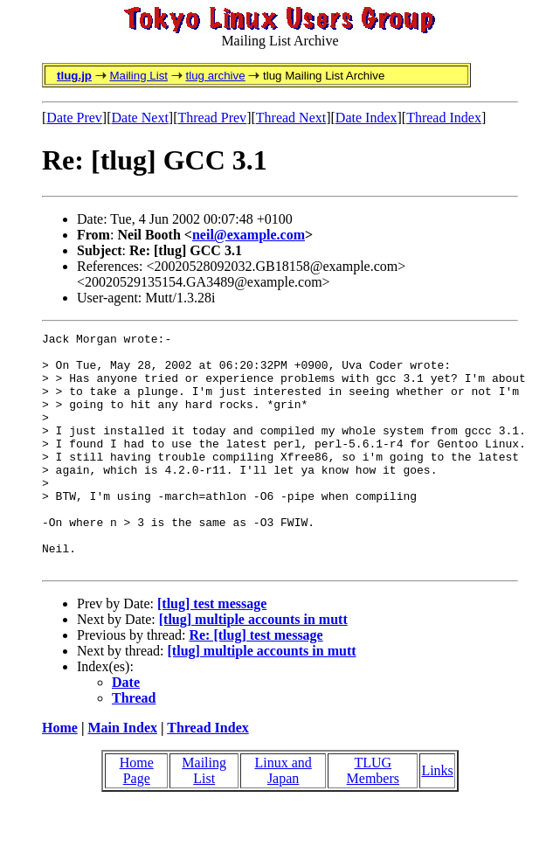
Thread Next (291, 117)
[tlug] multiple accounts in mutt (253, 666)
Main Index (122, 774)
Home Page (137, 817)
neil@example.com (248, 234)
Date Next (140, 117)
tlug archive (215, 75)
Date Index (366, 117)
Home (60, 774)
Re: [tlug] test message (255, 682)
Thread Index (443, 117)
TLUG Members (373, 817)
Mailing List (138, 75)
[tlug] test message (211, 650)
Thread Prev (211, 117)
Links (437, 817)
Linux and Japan (282, 817)
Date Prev (74, 117)
